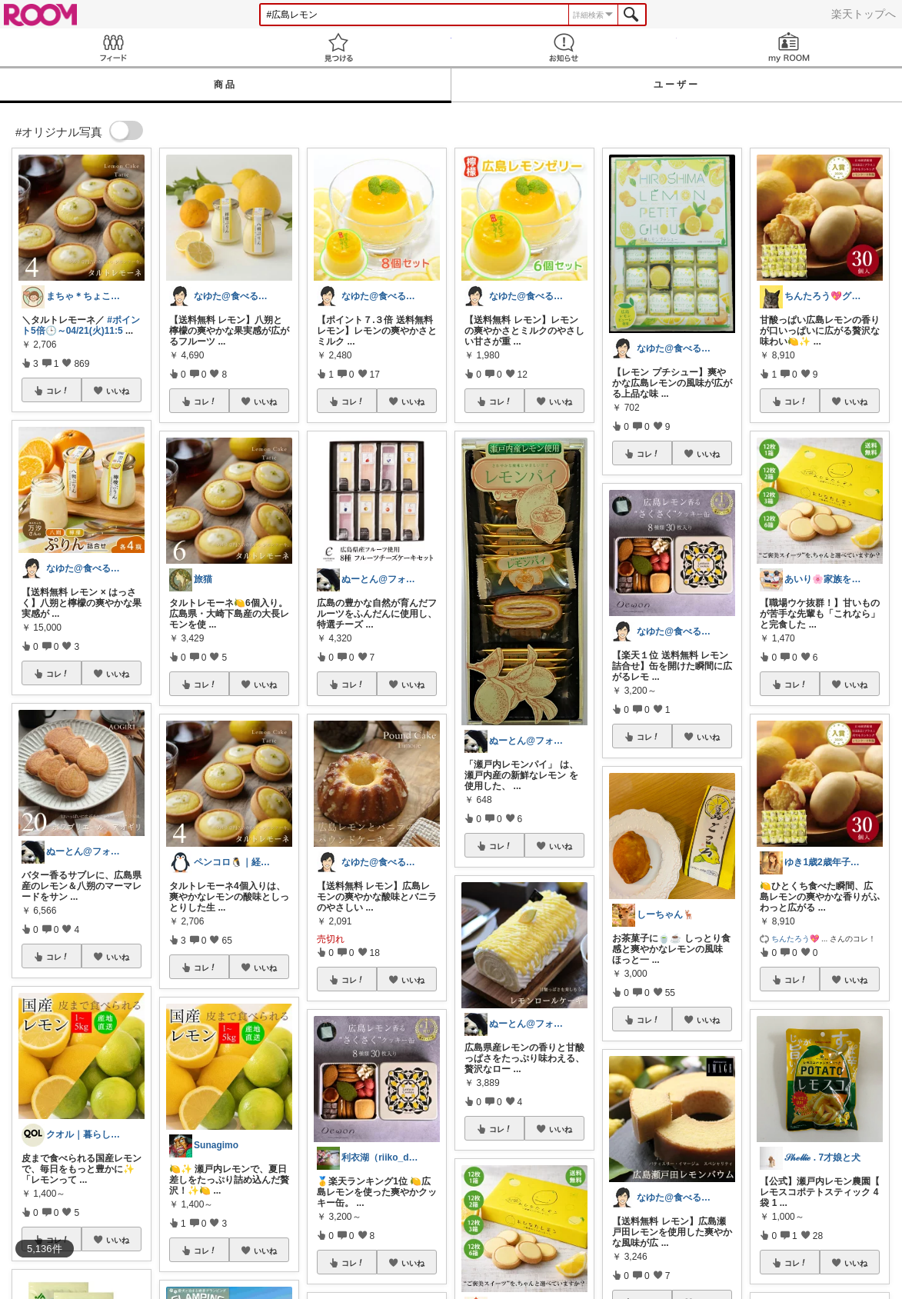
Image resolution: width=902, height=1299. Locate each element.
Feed (112, 47)
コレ (57, 391)
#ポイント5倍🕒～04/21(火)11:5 (81, 325)
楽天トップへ (863, 14)
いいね (117, 391)
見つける (338, 47)
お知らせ (564, 47)
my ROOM (789, 47)
